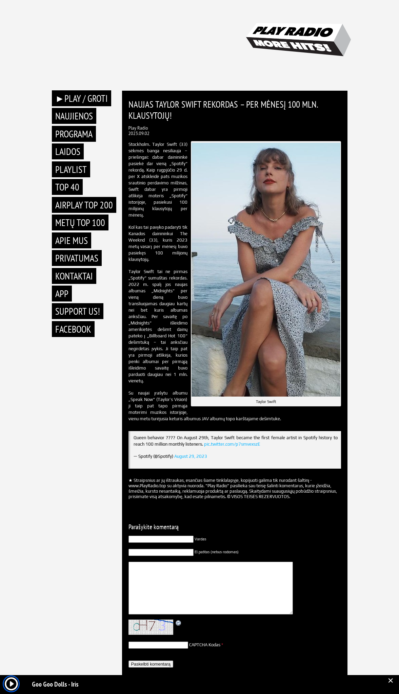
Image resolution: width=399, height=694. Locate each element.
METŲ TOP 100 (80, 222)
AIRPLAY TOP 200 (84, 205)
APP (61, 293)
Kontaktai (74, 276)
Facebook (73, 329)
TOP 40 (67, 187)
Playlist (71, 169)
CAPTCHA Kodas (204, 644)
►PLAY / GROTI (81, 98)
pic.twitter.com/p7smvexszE (232, 444)
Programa (74, 134)
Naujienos (74, 116)
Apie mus (71, 240)
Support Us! (77, 311)
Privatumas (76, 258)
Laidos (67, 151)
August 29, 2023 (190, 456)
